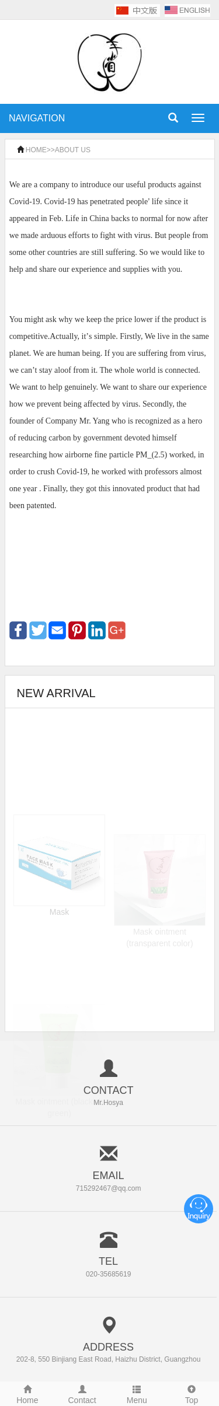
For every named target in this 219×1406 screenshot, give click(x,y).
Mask (59, 928)
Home (27, 1393)
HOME (36, 150)
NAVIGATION (37, 118)
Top (191, 1393)
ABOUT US (73, 150)
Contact (82, 1393)
